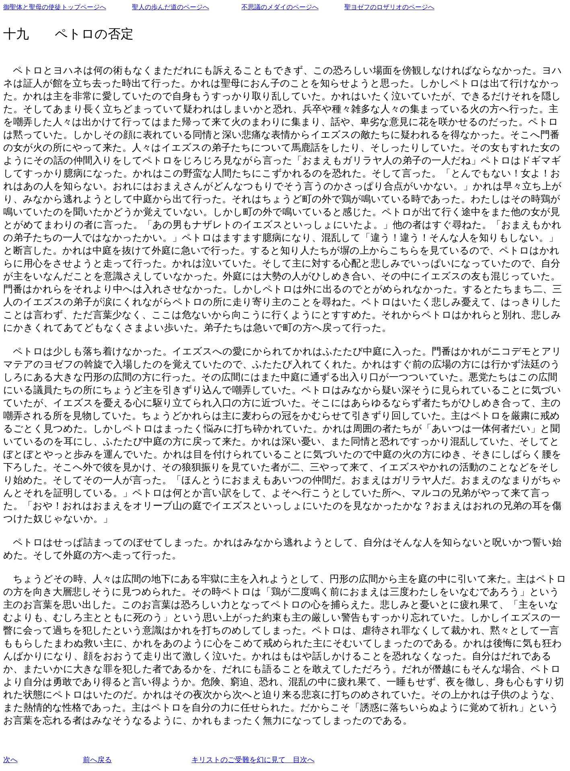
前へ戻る (97, 760)
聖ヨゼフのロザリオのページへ (389, 7)
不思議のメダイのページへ (280, 7)
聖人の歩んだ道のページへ (170, 7)
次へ (10, 760)
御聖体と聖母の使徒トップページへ (54, 7)
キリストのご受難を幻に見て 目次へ (253, 760)
